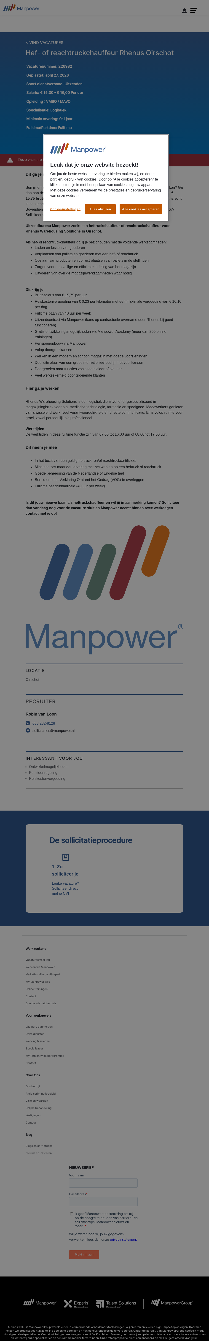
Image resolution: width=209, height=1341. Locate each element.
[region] (106, 177)
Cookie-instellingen (65, 209)
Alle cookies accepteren (140, 209)
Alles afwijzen (100, 209)
